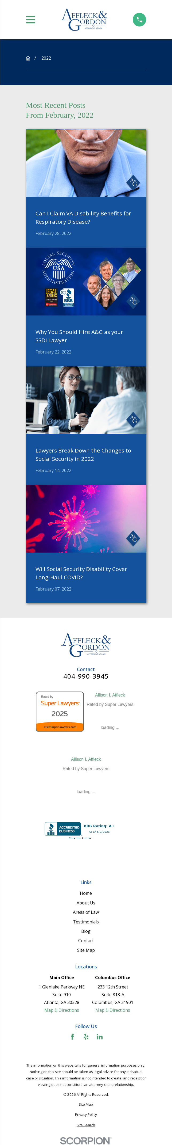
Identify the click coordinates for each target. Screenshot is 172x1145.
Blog (86, 931)
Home (86, 893)
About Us (86, 903)
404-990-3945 (86, 676)
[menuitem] (86, 1104)
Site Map (86, 950)
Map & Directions (61, 1010)
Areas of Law (86, 912)
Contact (86, 941)
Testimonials (86, 922)
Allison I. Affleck (110, 695)
